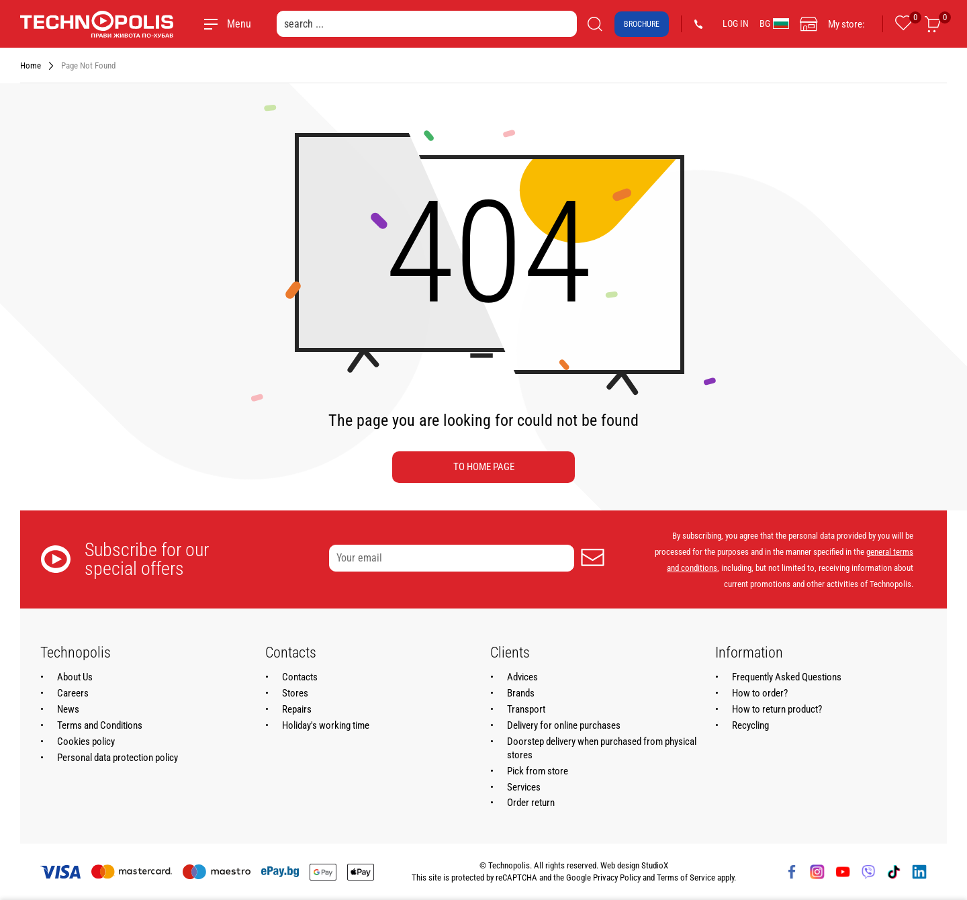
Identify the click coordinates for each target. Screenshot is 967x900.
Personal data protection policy (117, 758)
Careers (73, 693)
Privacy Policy (617, 877)
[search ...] (427, 24)
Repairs (297, 709)
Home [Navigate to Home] (30, 65)
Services (524, 787)
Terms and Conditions (99, 725)
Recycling (750, 725)
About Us (75, 677)
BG (774, 23)
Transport (526, 709)
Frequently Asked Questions (786, 677)
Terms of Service (686, 877)
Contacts (300, 677)
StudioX (654, 865)
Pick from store (537, 771)
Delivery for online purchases (563, 725)
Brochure (641, 24)
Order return (531, 803)
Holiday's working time (325, 725)
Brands (521, 693)
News (68, 709)
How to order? (760, 693)
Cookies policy (86, 741)
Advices (522, 677)
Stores (295, 693)
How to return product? (777, 709)
